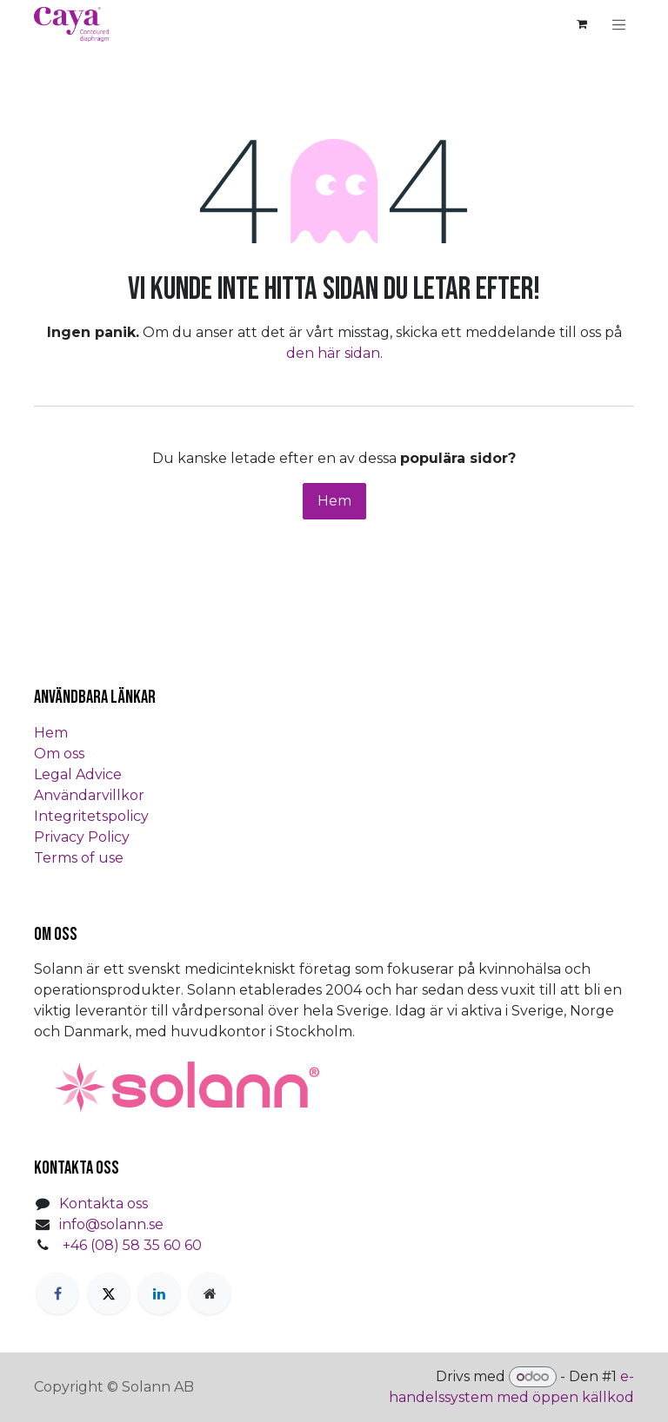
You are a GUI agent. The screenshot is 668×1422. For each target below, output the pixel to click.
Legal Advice (78, 774)
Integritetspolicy (91, 816)
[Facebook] (57, 1293)
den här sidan (333, 353)
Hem (334, 501)
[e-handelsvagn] (582, 24)
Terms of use (79, 858)
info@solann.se (111, 1224)
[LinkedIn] (159, 1293)
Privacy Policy (82, 837)
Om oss (59, 753)
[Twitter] (109, 1293)
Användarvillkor (89, 795)
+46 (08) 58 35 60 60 (132, 1245)
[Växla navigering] (619, 24)
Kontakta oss (103, 1203)
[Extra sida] (209, 1293)
